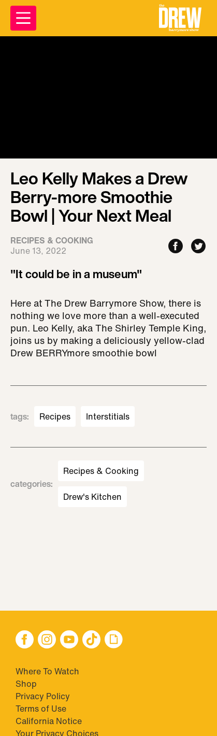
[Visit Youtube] (69, 640)
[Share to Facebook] (175, 247)
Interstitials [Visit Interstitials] (107, 416)
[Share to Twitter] (198, 247)
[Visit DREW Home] (180, 18)
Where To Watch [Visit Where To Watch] (47, 671)
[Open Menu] (23, 18)
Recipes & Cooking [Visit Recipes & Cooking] (101, 471)
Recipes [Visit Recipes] (54, 416)
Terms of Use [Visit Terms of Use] (41, 708)
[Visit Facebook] (25, 640)
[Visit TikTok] (91, 640)
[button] (180, 18)
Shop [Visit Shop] (26, 683)
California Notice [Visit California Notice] (49, 721)
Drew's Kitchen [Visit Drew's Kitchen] (92, 497)
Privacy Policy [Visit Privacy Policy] (43, 696)
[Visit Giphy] (114, 640)
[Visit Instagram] (47, 640)
